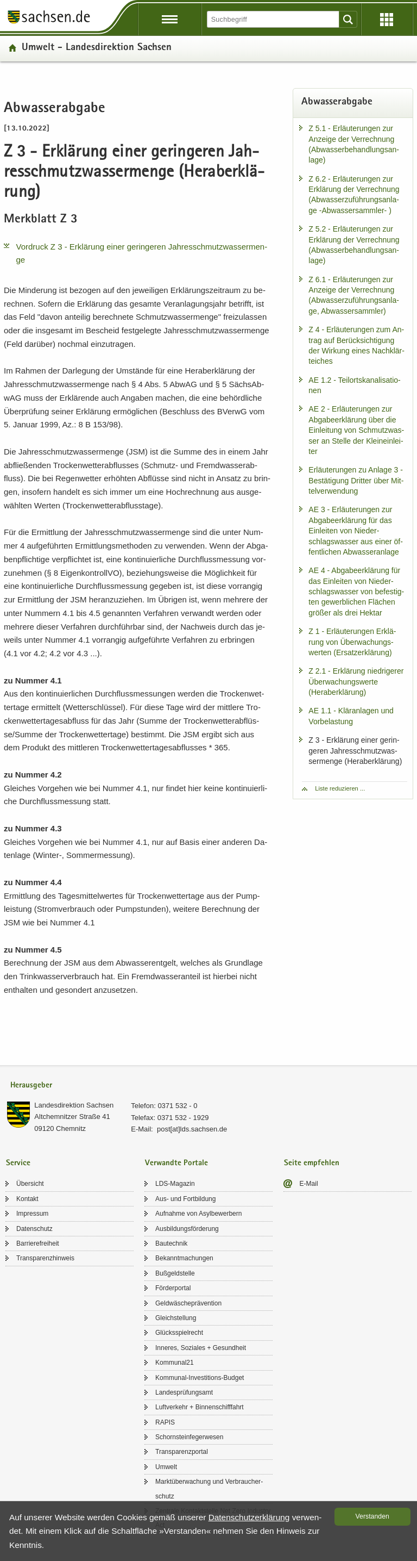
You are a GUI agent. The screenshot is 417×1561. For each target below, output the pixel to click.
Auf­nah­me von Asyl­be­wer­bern (198, 1213)
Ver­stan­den (372, 1516)
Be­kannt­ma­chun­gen (184, 1258)
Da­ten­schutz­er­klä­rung (249, 1517)
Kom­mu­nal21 (174, 1362)
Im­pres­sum (32, 1213)
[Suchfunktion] (273, 19)
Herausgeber (31, 1085)
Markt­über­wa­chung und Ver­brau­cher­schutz (209, 1489)
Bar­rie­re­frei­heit (37, 1243)
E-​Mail (309, 1183)
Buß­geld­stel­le (175, 1273)
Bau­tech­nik (171, 1243)
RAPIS (165, 1422)
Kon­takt (27, 1199)
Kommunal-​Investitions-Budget (199, 1378)
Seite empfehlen (311, 1163)
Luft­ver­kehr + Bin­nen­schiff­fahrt (199, 1407)
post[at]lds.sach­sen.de (192, 1129)
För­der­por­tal (173, 1288)
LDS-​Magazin (175, 1183)
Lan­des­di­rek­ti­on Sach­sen (73, 1105)
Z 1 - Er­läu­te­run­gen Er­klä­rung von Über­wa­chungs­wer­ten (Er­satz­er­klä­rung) (352, 642)
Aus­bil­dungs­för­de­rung (187, 1229)
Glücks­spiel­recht (179, 1332)
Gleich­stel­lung (175, 1318)
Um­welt (166, 1467)
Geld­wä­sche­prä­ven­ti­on (188, 1303)
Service (18, 1163)
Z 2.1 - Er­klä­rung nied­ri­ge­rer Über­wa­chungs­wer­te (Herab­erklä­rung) (355, 681)
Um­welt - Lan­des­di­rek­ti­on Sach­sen (97, 48)
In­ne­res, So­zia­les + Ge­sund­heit (200, 1348)
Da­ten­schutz (34, 1229)
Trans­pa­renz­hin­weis (45, 1258)
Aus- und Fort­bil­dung (185, 1199)
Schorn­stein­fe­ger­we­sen (189, 1437)
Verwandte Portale (176, 1163)
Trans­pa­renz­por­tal (181, 1452)
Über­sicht (30, 1183)
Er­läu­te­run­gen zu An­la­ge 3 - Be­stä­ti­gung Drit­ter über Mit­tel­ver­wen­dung (355, 480)
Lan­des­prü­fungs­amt (184, 1392)
